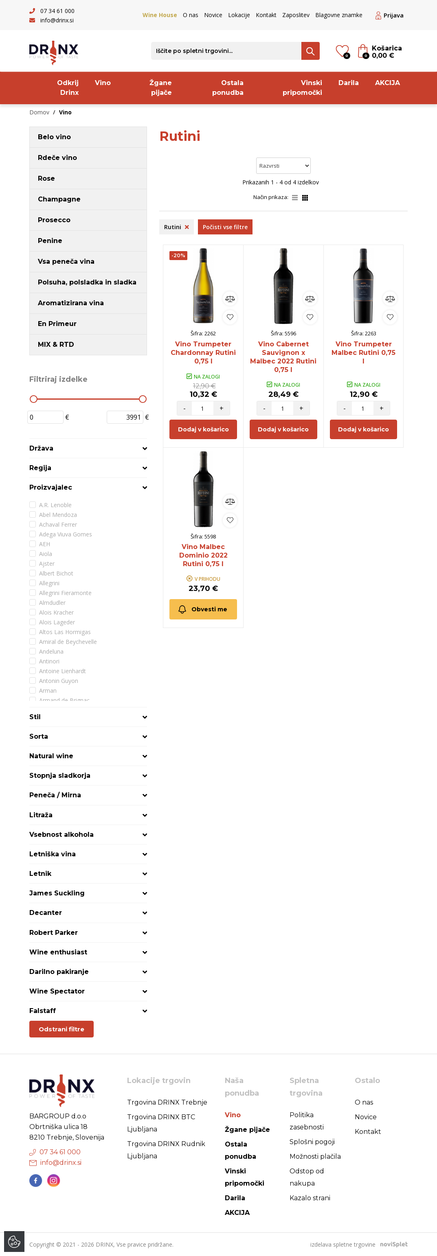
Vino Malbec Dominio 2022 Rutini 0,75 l (203, 555)
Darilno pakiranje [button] (59, 972)
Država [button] (41, 448)
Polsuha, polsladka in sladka (87, 282)
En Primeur (57, 324)
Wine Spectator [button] (57, 991)
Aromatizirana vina (71, 303)
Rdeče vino (57, 158)
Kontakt (266, 15)
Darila (348, 83)
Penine (50, 241)
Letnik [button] (40, 873)
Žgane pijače (160, 87)
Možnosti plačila (315, 1156)
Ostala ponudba (228, 87)
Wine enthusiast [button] (58, 952)
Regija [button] (40, 468)
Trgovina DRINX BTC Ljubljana (161, 1123)
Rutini (176, 227)
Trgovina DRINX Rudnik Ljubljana (166, 1150)
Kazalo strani (310, 1198)
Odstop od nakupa (307, 1177)
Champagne (59, 199)
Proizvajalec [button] (50, 487)
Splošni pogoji (312, 1142)
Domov (39, 112)
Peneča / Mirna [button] (55, 795)
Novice (213, 15)
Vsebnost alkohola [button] (61, 834)
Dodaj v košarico (203, 429)
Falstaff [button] (42, 1011)
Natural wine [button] (51, 756)
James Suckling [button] (57, 893)
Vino (103, 83)
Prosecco (54, 220)
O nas (190, 15)
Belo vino (54, 137)
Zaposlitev (296, 15)
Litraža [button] (41, 815)
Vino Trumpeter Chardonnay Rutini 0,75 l (203, 352)
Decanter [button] (45, 913)
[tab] (88, 448)
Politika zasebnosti (307, 1121)
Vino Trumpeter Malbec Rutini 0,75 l (363, 352)
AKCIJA (387, 83)
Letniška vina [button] (52, 854)
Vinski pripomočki (302, 87)
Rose (46, 178)
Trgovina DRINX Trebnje (167, 1102)
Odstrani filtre (61, 1029)
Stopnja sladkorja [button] (59, 775)
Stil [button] (35, 717)
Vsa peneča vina (66, 261)
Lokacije (239, 15)
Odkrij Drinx (68, 87)
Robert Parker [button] (53, 933)
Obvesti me (202, 609)
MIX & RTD (56, 344)
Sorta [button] (38, 736)
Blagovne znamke (338, 15)
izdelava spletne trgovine (343, 1244)
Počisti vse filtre (225, 227)
